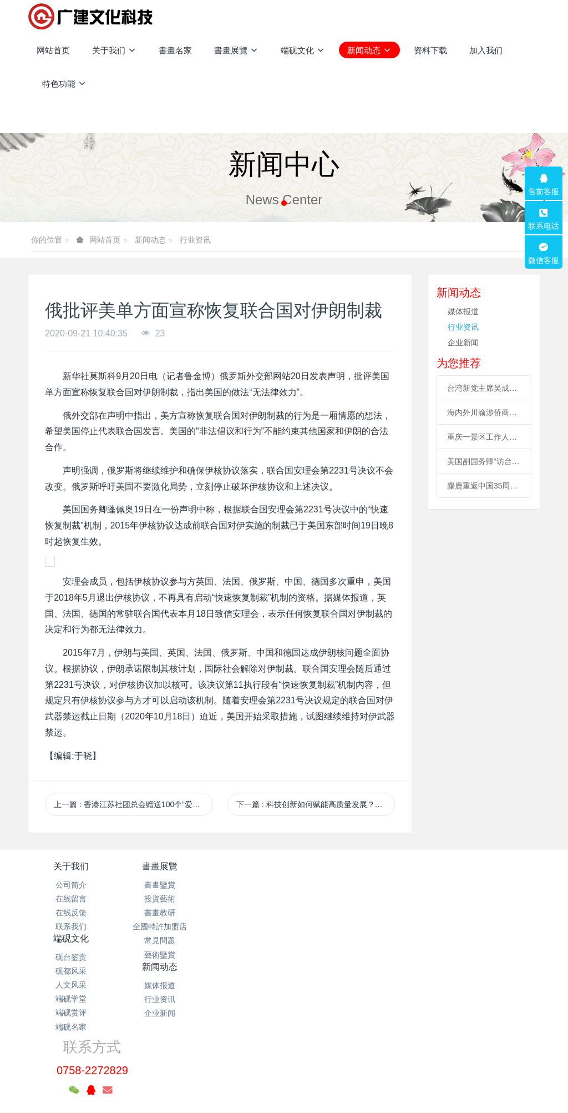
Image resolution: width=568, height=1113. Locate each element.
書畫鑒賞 (156, 884)
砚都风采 (241, 898)
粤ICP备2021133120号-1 (284, 1051)
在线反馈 (71, 912)
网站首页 (53, 50)
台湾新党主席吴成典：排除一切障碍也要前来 (484, 388)
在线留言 (71, 898)
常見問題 (156, 940)
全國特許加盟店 (156, 926)
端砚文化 (241, 866)
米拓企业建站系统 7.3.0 (291, 1065)
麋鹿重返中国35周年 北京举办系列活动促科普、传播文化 (484, 485)
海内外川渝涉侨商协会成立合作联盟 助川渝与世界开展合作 (484, 412)
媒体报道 (463, 311)
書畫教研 (156, 912)
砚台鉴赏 (241, 884)
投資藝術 (156, 898)
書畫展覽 (156, 866)
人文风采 (241, 912)
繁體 (284, 1086)
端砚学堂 (241, 926)
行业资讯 (195, 239)
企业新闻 (463, 342)
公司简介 (71, 884)
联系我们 (71, 926)
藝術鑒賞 (156, 954)
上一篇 (133, 804)
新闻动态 (150, 239)
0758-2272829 (433, 897)
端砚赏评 (241, 940)
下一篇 (315, 804)
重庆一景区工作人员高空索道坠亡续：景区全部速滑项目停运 (484, 436)
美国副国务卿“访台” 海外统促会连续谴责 (484, 461)
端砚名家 (241, 954)
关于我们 (71, 866)
